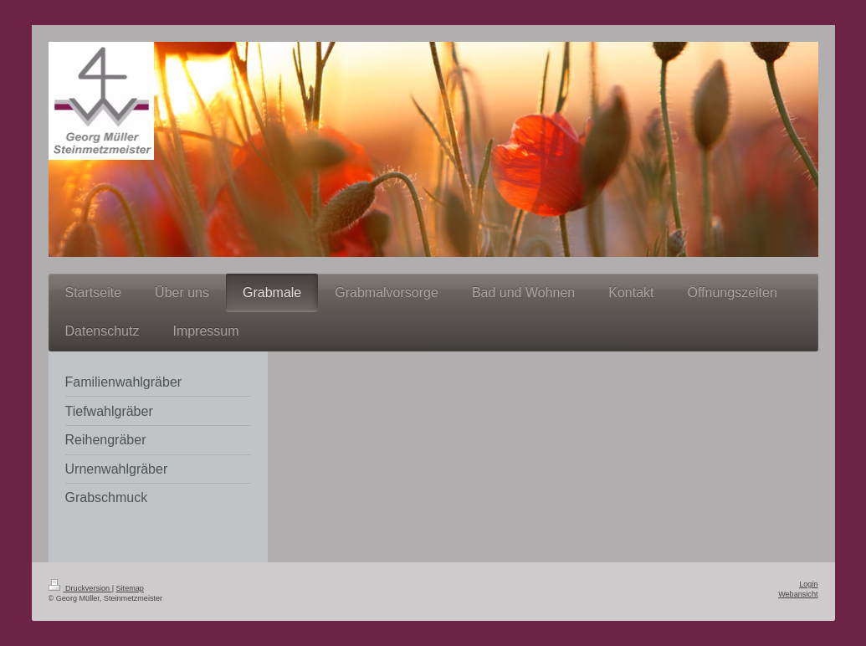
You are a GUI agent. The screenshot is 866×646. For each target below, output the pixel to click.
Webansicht (797, 594)
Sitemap (130, 588)
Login (808, 584)
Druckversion (80, 588)
